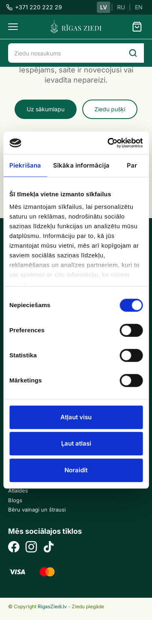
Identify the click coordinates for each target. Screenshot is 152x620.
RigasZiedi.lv (52, 606)
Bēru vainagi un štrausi (37, 509)
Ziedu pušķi (109, 109)
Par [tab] (132, 165)
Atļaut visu (76, 417)
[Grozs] (137, 27)
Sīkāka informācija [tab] (81, 165)
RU (121, 7)
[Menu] (13, 27)
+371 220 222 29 (34, 7)
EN (139, 7)
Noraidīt (76, 470)
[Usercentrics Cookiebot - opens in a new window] (108, 143)
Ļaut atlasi (76, 443)
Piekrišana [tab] (25, 165)
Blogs (15, 500)
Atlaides (18, 490)
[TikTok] (48, 547)
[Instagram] (31, 547)
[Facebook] (13, 547)
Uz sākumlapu (45, 109)
